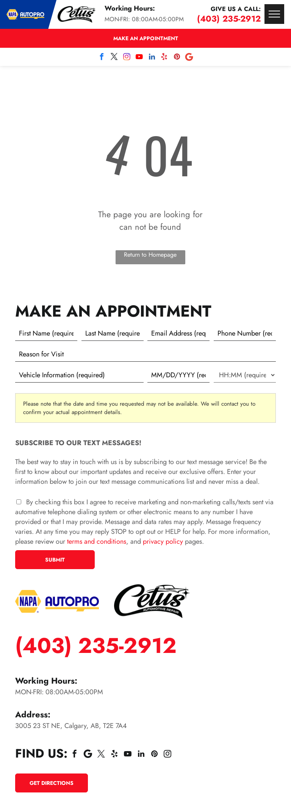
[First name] (46, 333)
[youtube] (139, 58)
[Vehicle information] (79, 375)
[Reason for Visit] (145, 354)
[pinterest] (177, 58)
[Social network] (189, 58)
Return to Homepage (150, 254)
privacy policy (163, 541)
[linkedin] (152, 58)
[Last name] (112, 333)
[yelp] (164, 58)
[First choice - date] (178, 375)
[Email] (178, 333)
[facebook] (102, 58)
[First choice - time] (245, 375)
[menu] (274, 14)
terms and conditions (96, 541)
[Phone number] (245, 333)
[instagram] (127, 58)
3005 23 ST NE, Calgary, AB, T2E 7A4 (71, 726)
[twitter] (114, 58)
